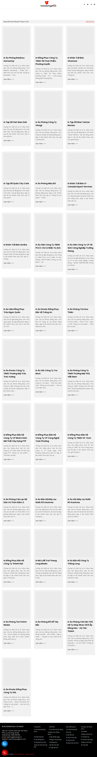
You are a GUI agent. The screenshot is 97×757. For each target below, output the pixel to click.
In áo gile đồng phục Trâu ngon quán (14, 311)
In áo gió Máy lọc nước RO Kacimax (79, 501)
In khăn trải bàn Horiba (15, 244)
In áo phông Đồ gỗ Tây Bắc (47, 623)
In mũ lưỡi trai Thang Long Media (46, 562)
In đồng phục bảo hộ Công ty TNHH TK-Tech (79, 436)
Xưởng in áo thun (86, 742)
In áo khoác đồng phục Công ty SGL (15, 691)
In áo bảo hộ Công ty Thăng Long (78, 562)
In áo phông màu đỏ (46, 183)
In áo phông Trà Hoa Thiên (78, 311)
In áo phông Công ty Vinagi (46, 124)
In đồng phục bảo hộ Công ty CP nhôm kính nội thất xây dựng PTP (15, 437)
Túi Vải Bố (84, 731)
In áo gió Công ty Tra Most (46, 372)
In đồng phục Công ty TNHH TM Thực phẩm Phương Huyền (47, 60)
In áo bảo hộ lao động (56, 729)
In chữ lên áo (85, 737)
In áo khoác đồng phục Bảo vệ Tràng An (47, 311)
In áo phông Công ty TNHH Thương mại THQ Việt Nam (79, 373)
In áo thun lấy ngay (87, 739)
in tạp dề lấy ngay (54, 737)
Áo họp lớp (84, 745)
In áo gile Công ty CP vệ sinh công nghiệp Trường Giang (80, 247)
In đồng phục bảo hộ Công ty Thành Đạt (14, 562)
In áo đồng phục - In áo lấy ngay (23, 754)
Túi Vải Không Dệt (71, 729)
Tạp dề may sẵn (54, 745)
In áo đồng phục (39, 739)
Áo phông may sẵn (40, 742)
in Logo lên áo (53, 748)
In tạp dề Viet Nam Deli (15, 122)
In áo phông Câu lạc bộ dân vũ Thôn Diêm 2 (15, 501)
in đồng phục (53, 742)
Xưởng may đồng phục (86, 728)
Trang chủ (37, 727)
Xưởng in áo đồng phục (53, 733)
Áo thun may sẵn (71, 737)
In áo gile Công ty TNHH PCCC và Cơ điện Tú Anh (48, 246)
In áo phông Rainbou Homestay (14, 59)
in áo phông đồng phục (39, 730)
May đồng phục (71, 727)
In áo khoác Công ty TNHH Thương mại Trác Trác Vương (15, 373)
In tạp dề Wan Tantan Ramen (79, 124)
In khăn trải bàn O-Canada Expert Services (80, 185)
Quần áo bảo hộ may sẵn (40, 746)
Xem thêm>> (8, 79)
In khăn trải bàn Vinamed (76, 59)
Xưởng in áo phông (55, 739)
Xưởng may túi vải (86, 734)
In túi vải (68, 732)
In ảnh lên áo (70, 735)
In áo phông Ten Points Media (15, 623)
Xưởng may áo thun (72, 743)
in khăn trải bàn (39, 737)
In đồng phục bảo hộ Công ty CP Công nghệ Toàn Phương (47, 437)
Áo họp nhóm (70, 740)
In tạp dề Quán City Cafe (16, 183)
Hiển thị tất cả (90, 22)
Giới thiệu (52, 727)
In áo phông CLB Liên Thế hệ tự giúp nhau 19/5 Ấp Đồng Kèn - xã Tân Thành (80, 626)
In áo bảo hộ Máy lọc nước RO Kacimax (46, 501)
